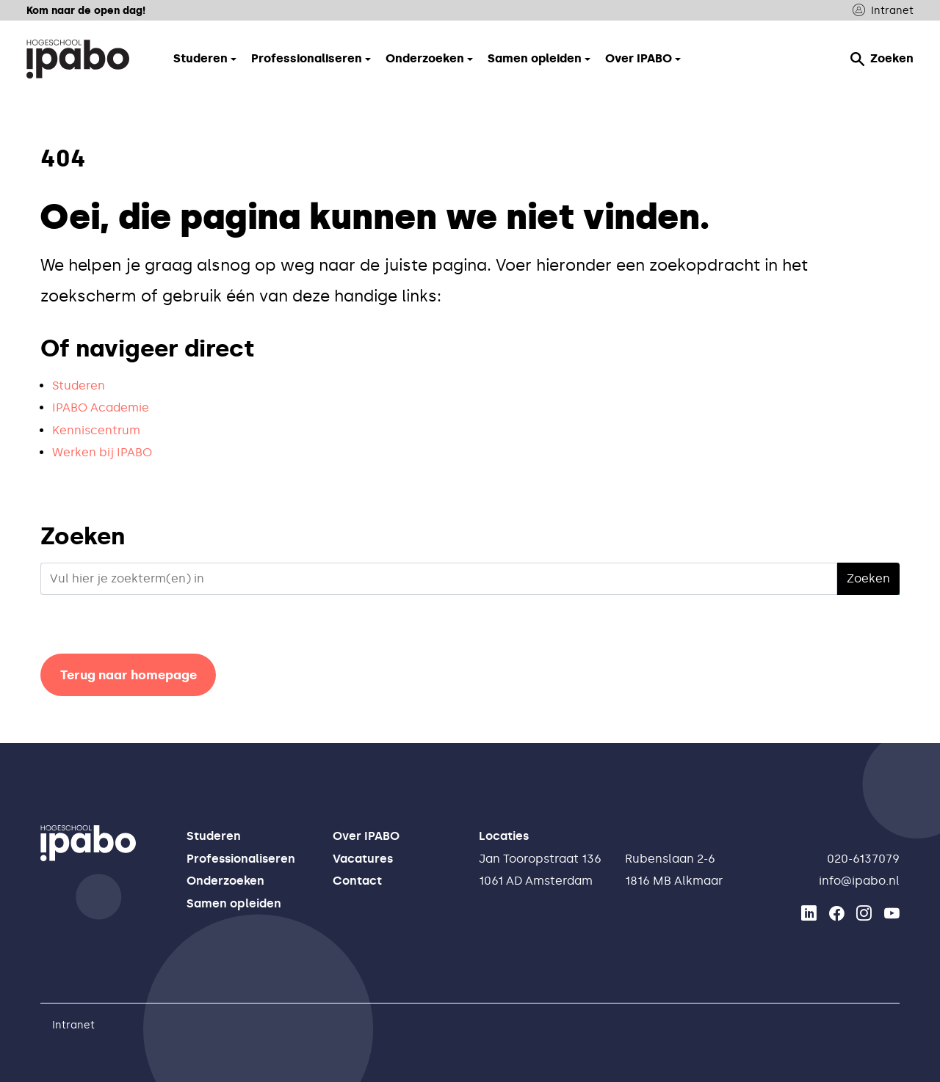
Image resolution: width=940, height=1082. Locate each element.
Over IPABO (366, 836)
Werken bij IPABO (102, 452)
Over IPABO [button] (638, 58)
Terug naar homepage (128, 675)
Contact (357, 881)
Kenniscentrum (96, 430)
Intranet (883, 10)
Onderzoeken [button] (425, 58)
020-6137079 (863, 859)
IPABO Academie (100, 407)
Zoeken (882, 58)
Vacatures (363, 859)
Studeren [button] (200, 58)
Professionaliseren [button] (306, 58)
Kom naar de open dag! (85, 10)
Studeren (78, 385)
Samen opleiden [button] (535, 58)
